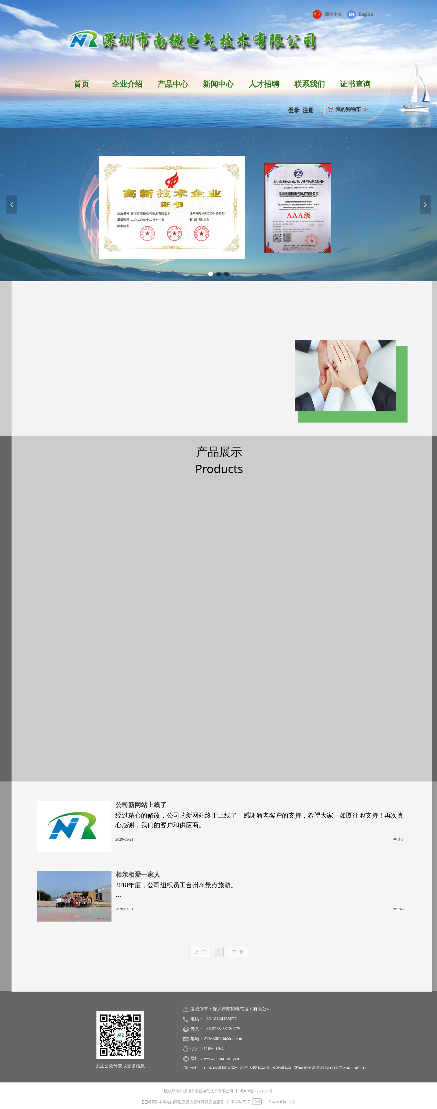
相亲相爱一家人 (137, 874)
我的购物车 (348, 109)
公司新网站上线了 (141, 804)
